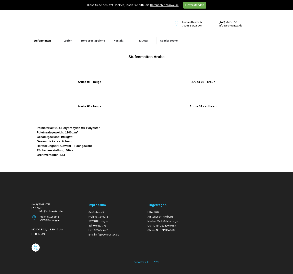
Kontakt (118, 40)
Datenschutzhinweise (164, 5)
